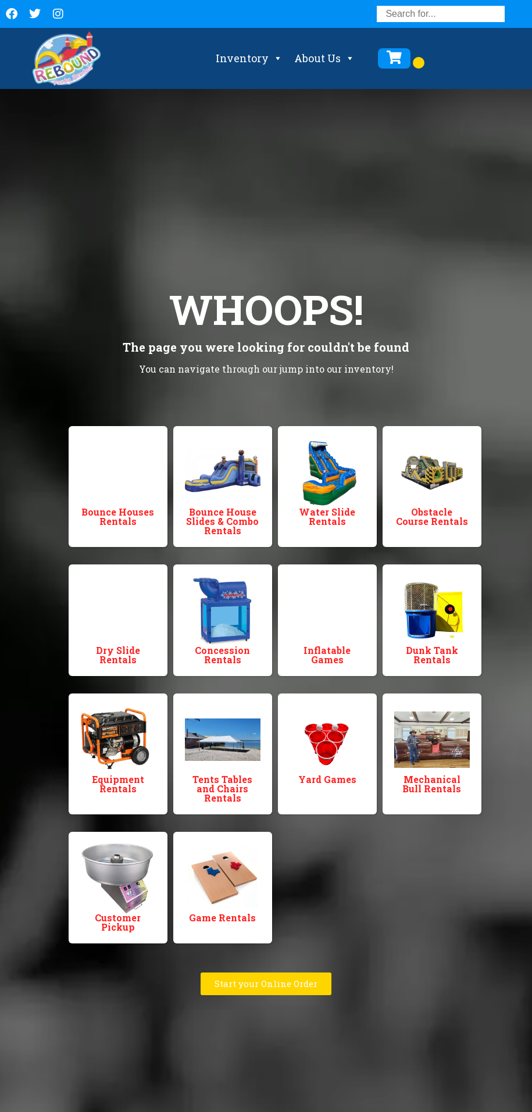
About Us (324, 58)
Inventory (249, 58)
